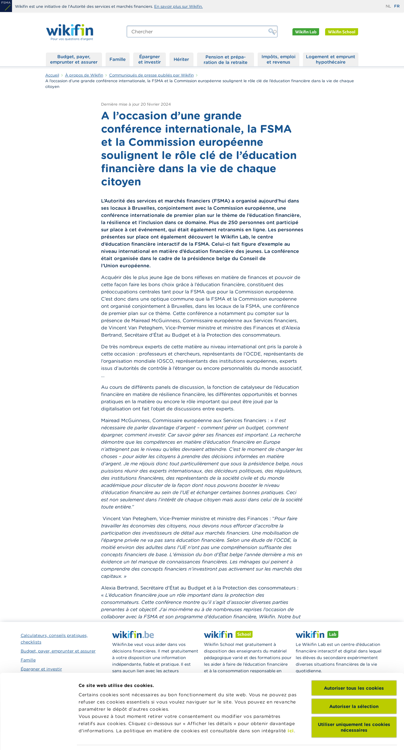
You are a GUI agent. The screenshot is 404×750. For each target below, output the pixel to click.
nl (388, 6)
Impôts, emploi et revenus (278, 59)
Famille (117, 59)
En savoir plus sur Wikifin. (178, 6)
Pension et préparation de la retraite (225, 59)
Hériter (181, 59)
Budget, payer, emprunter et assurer (73, 59)
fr (397, 6)
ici (291, 691)
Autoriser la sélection (354, 667)
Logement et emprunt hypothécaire (330, 59)
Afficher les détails (101, 738)
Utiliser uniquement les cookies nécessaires (354, 688)
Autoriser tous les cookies (354, 649)
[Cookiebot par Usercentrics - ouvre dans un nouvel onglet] (39, 738)
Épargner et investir (149, 59)
